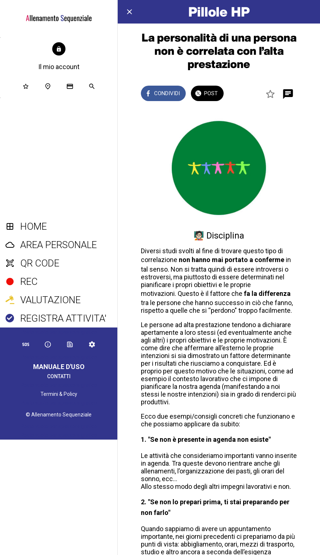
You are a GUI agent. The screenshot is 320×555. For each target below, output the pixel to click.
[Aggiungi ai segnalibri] (270, 94)
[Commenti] (288, 94)
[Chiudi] (129, 11)
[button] (58, 57)
